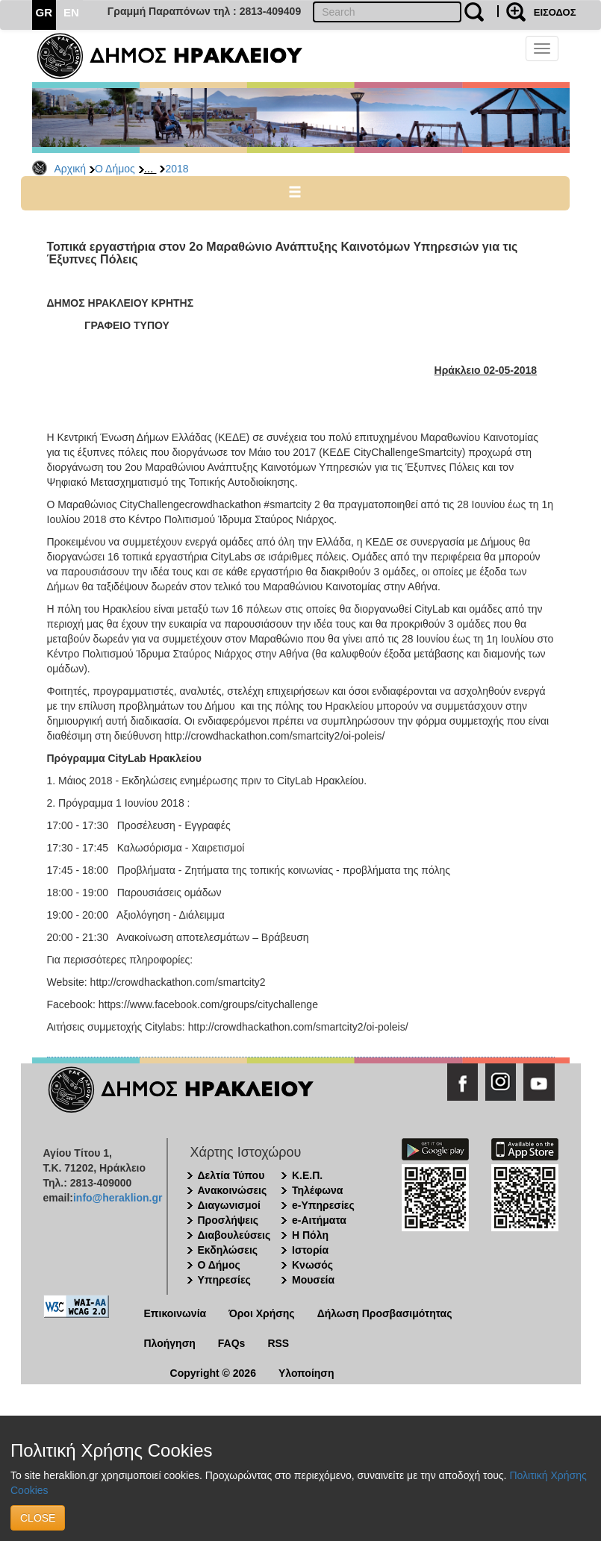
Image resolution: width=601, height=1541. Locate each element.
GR (44, 12)
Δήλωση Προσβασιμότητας (384, 1313)
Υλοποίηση (306, 1373)
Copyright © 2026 (213, 1373)
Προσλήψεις (228, 1220)
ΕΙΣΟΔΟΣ (555, 12)
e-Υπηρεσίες (323, 1205)
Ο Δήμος (115, 169)
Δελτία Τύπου (231, 1175)
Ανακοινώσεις (232, 1190)
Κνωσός (312, 1265)
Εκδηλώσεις (228, 1250)
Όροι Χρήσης (261, 1313)
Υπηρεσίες (224, 1280)
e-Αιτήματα (319, 1220)
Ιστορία (310, 1250)
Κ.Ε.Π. (307, 1175)
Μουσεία (313, 1280)
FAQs (232, 1343)
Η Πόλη (310, 1235)
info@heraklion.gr (117, 1198)
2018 (176, 169)
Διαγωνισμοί (229, 1205)
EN (71, 12)
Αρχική (71, 169)
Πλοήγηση (170, 1343)
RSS (278, 1343)
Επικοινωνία (175, 1313)
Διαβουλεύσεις (234, 1235)
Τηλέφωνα (317, 1190)
